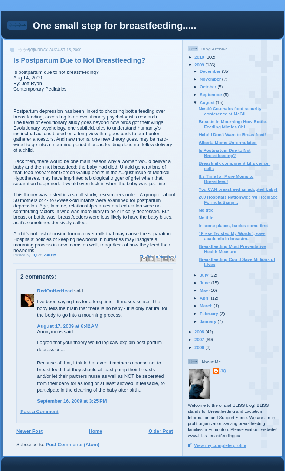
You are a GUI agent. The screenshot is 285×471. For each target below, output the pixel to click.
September (211, 94)
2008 (199, 331)
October (208, 86)
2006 (199, 347)
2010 (199, 57)
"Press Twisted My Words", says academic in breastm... (232, 236)
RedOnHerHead (55, 291)
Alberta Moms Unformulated (228, 142)
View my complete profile (220, 445)
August (208, 102)
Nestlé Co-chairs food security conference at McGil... (230, 111)
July (205, 274)
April (205, 297)
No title (206, 209)
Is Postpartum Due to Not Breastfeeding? (224, 153)
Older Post (160, 431)
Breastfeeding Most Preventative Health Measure (232, 249)
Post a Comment (39, 411)
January (208, 321)
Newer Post (29, 431)
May (204, 290)
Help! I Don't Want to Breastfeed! (232, 134)
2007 (199, 339)
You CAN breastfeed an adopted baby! (238, 189)
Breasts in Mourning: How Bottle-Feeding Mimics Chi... (233, 124)
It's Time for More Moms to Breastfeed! (226, 179)
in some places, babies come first (233, 225)
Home (95, 431)
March (207, 305)
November (211, 78)
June (205, 282)
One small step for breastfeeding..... (114, 25)
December (211, 71)
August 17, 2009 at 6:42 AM (67, 326)
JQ (223, 370)
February (209, 313)
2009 (199, 64)
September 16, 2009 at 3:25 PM (72, 401)
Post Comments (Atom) (72, 444)
